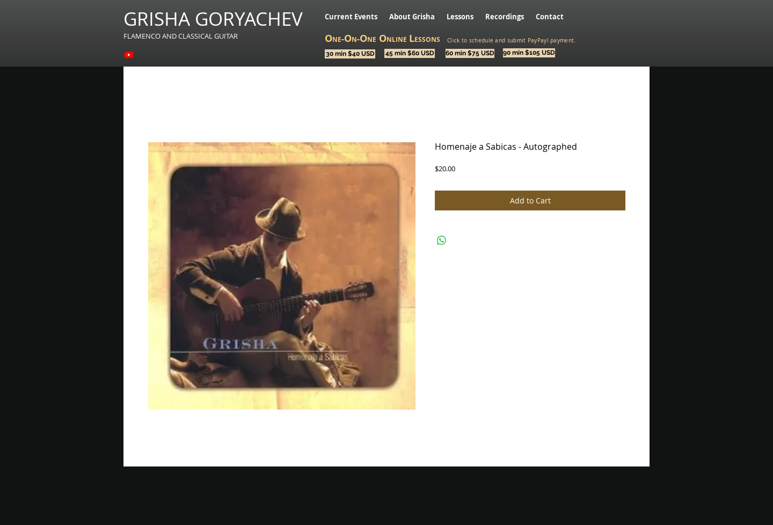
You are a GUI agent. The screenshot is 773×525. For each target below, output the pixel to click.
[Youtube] (128, 54)
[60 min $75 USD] (470, 53)
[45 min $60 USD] (409, 53)
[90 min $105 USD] (529, 52)
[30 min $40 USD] (350, 54)
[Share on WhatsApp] (441, 240)
